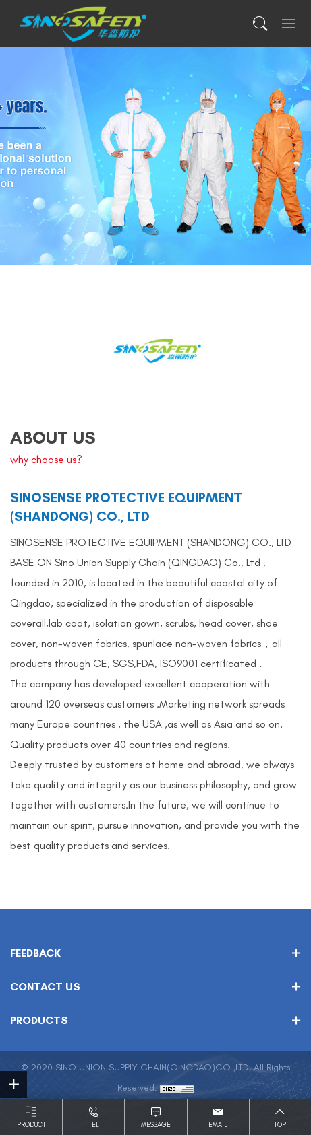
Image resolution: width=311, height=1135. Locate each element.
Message (156, 1125)
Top (280, 1125)
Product (31, 1125)
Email (217, 1125)
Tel (93, 1125)
